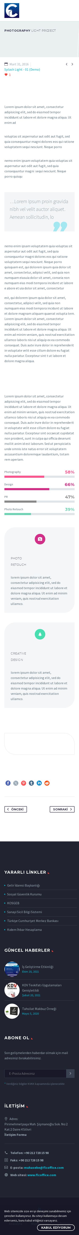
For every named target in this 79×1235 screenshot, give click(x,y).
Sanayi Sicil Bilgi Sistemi (24, 912)
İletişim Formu (15, 1134)
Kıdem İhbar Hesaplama (24, 929)
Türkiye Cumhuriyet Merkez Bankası (32, 921)
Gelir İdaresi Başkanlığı (23, 885)
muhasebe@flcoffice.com (44, 1167)
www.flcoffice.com (41, 1175)
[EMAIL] (39, 1073)
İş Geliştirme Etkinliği (37, 967)
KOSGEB (13, 903)
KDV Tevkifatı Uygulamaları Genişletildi (42, 987)
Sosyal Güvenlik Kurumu (24, 894)
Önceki (14, 809)
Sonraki (63, 809)
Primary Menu (71, 10)
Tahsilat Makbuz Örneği (39, 1009)
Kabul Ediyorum (56, 1228)
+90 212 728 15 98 (36, 1153)
